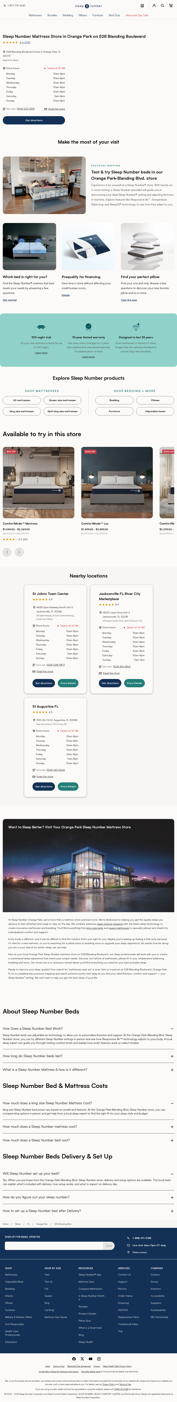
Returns (122, 1288)
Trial (120, 1331)
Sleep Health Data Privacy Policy (117, 1366)
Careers (155, 1274)
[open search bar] (162, 5)
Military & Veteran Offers (18, 1317)
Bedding (114, 400)
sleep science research (110, 923)
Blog (81, 1334)
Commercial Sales (128, 1324)
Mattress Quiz (86, 1281)
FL (28, 1224)
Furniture (114, 411)
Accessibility (158, 1295)
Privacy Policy (109, 1384)
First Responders (14, 1324)
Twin (47, 1274)
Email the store (56, 108)
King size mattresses (22, 411)
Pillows (155, 400)
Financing (123, 1302)
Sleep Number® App (90, 1274)
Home (5, 1224)
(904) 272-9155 (26, 108)
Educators (11, 1341)
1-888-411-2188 (121, 1389)
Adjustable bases (155, 411)
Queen (48, 1295)
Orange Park (42, 1224)
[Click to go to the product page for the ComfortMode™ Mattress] (38, 482)
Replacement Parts (128, 1317)
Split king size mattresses (62, 411)
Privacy (97, 1366)
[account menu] (154, 5)
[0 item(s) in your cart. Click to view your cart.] (171, 5)
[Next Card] (19, 552)
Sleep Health (86, 1341)
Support (122, 1281)
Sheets (9, 1295)
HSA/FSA (123, 1309)
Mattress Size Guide (56, 1317)
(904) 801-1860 (122, 666)
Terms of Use (58, 1366)
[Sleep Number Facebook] (74, 1358)
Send (109, 1245)
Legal (47, 1366)
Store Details (68, 683)
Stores (17, 1224)
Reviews (83, 1306)
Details (66, 295)
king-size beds (95, 927)
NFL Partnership (159, 1317)
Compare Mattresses (90, 1288)
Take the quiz (129, 299)
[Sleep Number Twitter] (82, 1358)
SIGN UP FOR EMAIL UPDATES (22, 1236)
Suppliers (156, 1302)
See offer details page (90, 1371)
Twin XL (49, 1281)
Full (46, 1288)
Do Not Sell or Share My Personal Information (59, 1371)
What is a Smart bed (90, 1327)
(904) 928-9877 (55, 664)
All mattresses (21, 400)
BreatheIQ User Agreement (79, 1366)
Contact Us (124, 1274)
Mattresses (11, 1274)
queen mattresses (119, 927)
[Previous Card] (7, 552)
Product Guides (87, 1313)
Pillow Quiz (85, 1320)
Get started (10, 299)
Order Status (125, 1295)
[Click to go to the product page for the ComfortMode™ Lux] (117, 482)
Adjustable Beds (14, 1281)
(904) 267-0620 (55, 769)
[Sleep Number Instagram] (99, 1358)
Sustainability (158, 1309)
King (47, 1302)
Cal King (49, 1309)
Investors (156, 1288)
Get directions (33, 120)
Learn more (41, 352)
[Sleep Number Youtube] (90, 1358)
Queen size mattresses (62, 400)
